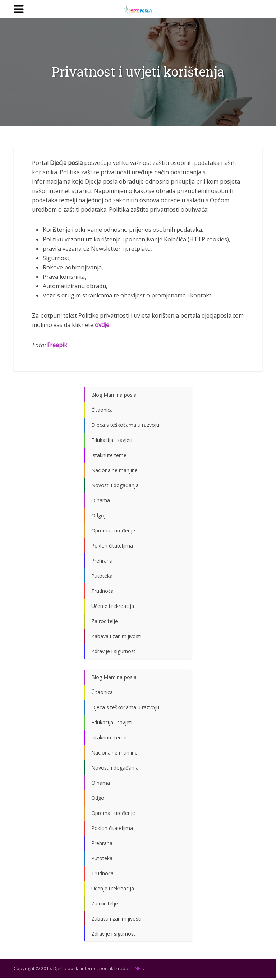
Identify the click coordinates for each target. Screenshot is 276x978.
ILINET (136, 968)
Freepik (57, 345)
